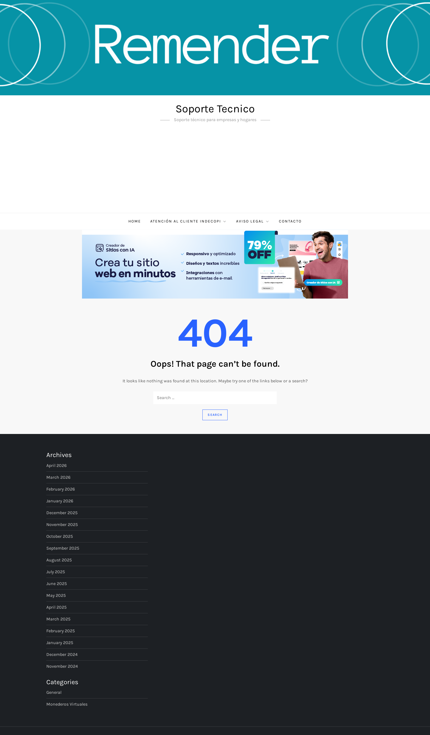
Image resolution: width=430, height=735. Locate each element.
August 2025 (59, 560)
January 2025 (59, 642)
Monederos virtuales (66, 704)
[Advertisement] (215, 171)
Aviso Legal (253, 221)
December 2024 (62, 654)
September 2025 (62, 548)
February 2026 (60, 489)
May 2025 (56, 595)
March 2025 (58, 619)
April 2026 (56, 465)
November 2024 (62, 666)
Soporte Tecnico (215, 108)
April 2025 (56, 607)
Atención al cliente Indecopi (188, 221)
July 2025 (55, 571)
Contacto (290, 221)
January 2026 (59, 500)
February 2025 (60, 630)
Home (134, 221)
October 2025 (59, 536)
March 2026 (58, 477)
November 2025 (62, 524)
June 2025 (56, 583)
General (53, 692)
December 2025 (62, 512)
